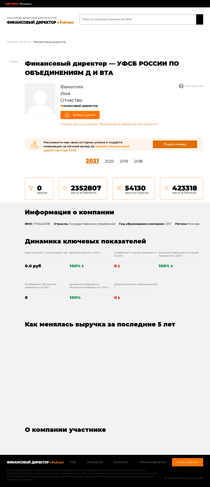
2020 (109, 159)
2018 (138, 159)
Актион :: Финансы (18, 4)
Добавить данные (83, 113)
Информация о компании (69, 210)
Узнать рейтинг (181, 18)
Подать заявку (175, 142)
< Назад (12, 59)
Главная (12, 40)
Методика (95, 460)
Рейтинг (25, 40)
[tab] (114, 186)
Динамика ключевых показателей (85, 239)
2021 (92, 158)
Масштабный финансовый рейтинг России (32, 15)
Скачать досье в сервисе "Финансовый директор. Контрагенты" (109, 122)
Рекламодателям (153, 460)
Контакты (121, 460)
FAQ (73, 460)
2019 (124, 159)
